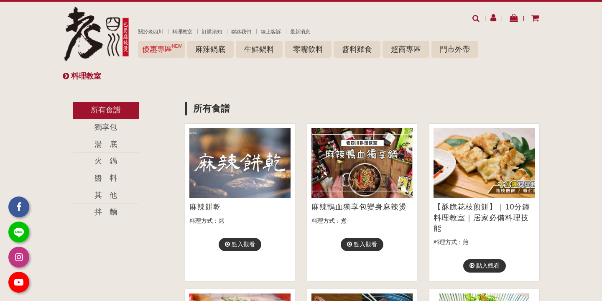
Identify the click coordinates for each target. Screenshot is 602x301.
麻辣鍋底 (210, 49)
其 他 (105, 195)
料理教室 (182, 32)
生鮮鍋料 (259, 49)
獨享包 (105, 127)
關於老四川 (150, 32)
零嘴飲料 (308, 49)
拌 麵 (105, 212)
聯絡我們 (241, 32)
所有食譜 (106, 110)
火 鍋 (105, 161)
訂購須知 (212, 32)
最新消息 (300, 32)
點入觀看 (240, 244)
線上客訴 (271, 32)
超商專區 (406, 49)
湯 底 (105, 144)
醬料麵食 (357, 49)
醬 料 (105, 178)
